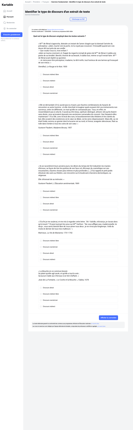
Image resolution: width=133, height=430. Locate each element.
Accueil (7, 11)
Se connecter (10, 28)
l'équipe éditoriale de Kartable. (55, 29)
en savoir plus (95, 323)
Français (45, 2)
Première (36, 2)
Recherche (9, 22)
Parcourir (8, 17)
